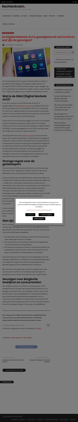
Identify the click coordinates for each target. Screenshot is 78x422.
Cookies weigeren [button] (46, 214)
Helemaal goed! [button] (39, 218)
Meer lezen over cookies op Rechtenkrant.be (39, 210)
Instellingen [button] (30, 214)
